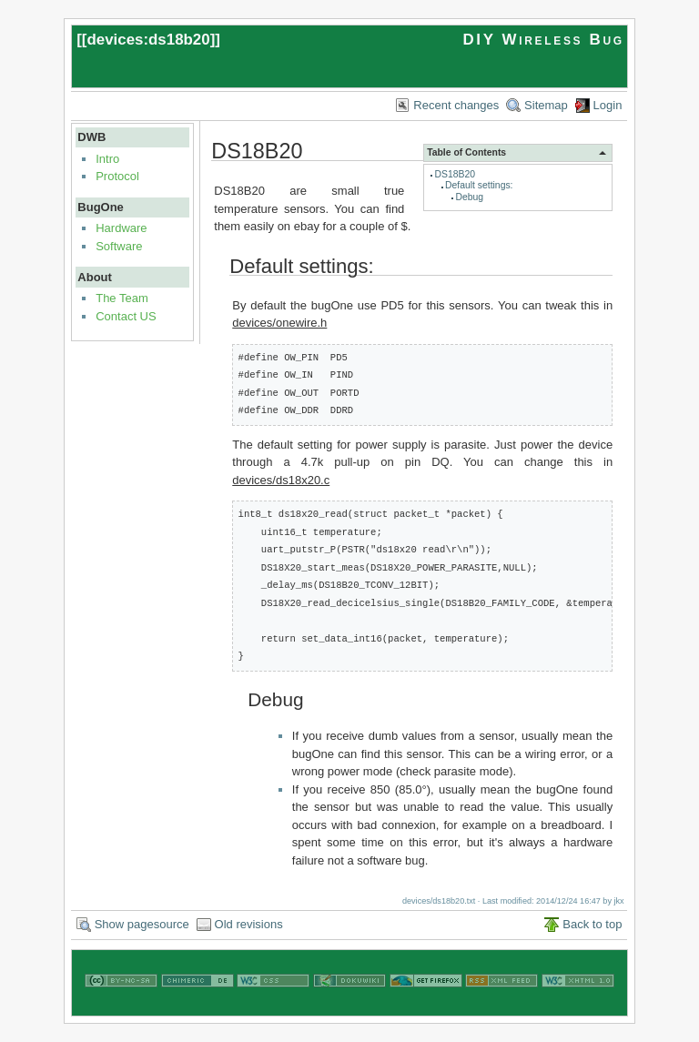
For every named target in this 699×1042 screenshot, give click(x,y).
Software (119, 246)
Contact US (126, 316)
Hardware (121, 228)
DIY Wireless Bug (542, 39)
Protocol (117, 176)
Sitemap (546, 105)
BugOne (100, 207)
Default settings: (479, 185)
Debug (469, 197)
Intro (107, 159)
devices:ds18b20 (147, 39)
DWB (91, 137)
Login (608, 105)
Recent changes (456, 105)
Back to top (592, 924)
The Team (122, 298)
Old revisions (249, 924)
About (94, 277)
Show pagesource (142, 924)
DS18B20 (455, 174)
